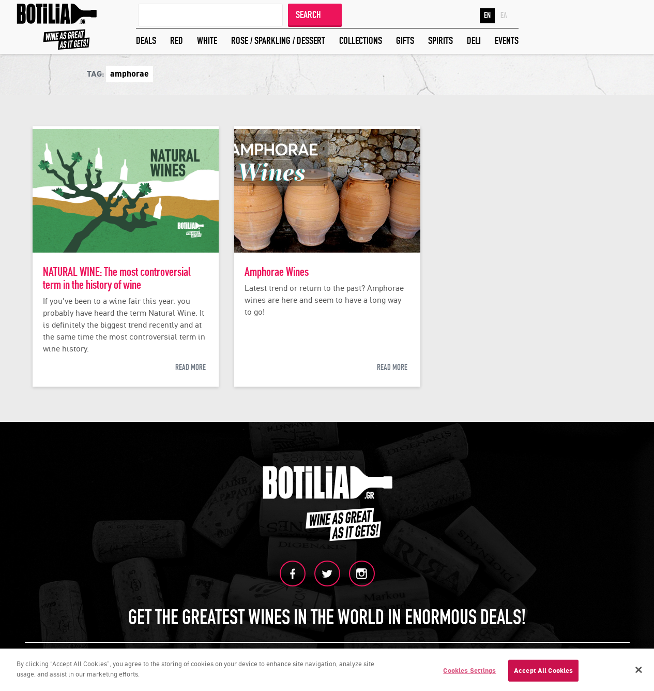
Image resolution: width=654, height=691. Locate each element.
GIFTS (405, 41)
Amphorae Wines (277, 272)
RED (176, 41)
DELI (474, 41)
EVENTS (507, 41)
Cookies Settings (469, 672)
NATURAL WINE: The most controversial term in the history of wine (116, 278)
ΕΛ (503, 15)
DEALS (146, 41)
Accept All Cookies (543, 672)
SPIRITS (440, 41)
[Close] (639, 671)
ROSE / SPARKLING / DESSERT (278, 41)
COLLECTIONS (360, 41)
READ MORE (190, 367)
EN (487, 15)
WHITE (207, 41)
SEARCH (308, 15)
